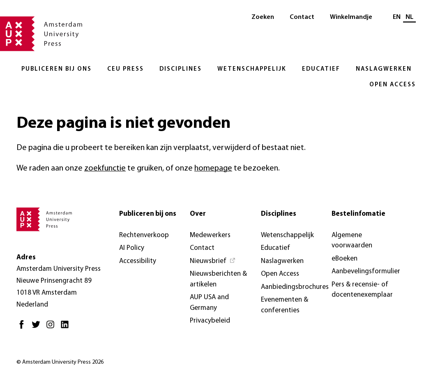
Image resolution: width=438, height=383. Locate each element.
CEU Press (125, 69)
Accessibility (137, 261)
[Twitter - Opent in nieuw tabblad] (38, 327)
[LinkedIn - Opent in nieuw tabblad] (67, 327)
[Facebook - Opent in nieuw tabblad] (23, 327)
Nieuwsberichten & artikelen (218, 279)
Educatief (321, 69)
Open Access (392, 85)
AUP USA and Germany (209, 302)
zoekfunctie (105, 168)
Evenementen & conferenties (284, 305)
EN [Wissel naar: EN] (397, 17)
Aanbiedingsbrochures (295, 287)
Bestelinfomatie (358, 213)
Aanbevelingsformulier (366, 271)
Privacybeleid (210, 320)
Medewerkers (210, 235)
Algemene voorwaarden (352, 240)
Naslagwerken (384, 69)
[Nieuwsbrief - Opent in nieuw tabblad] (213, 261)
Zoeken (262, 17)
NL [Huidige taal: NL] (409, 17)
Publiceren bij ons (56, 69)
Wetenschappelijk (251, 69)
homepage (213, 168)
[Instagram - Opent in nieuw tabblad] (52, 327)
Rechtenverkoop (144, 235)
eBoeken (344, 258)
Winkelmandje (351, 17)
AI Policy (131, 248)
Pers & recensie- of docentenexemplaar (362, 290)
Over (198, 213)
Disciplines (180, 69)
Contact (302, 17)
